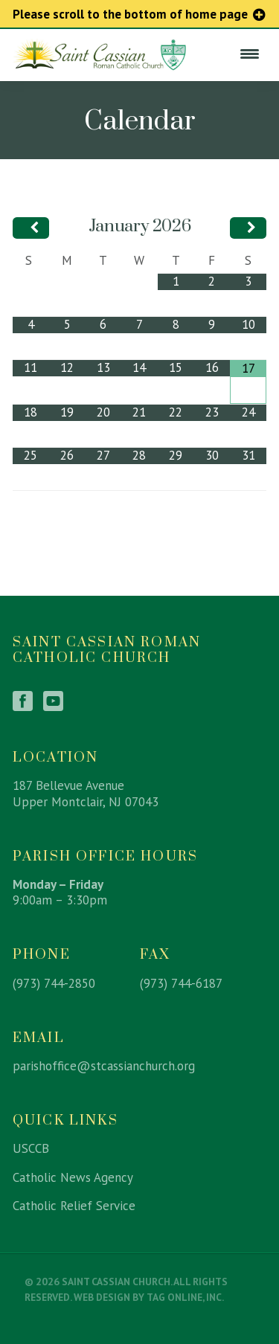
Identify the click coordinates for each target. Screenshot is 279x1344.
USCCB (31, 1148)
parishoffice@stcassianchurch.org (104, 1066)
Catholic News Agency (73, 1177)
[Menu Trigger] (249, 53)
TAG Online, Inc (184, 1297)
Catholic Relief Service (74, 1205)
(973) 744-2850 (54, 983)
